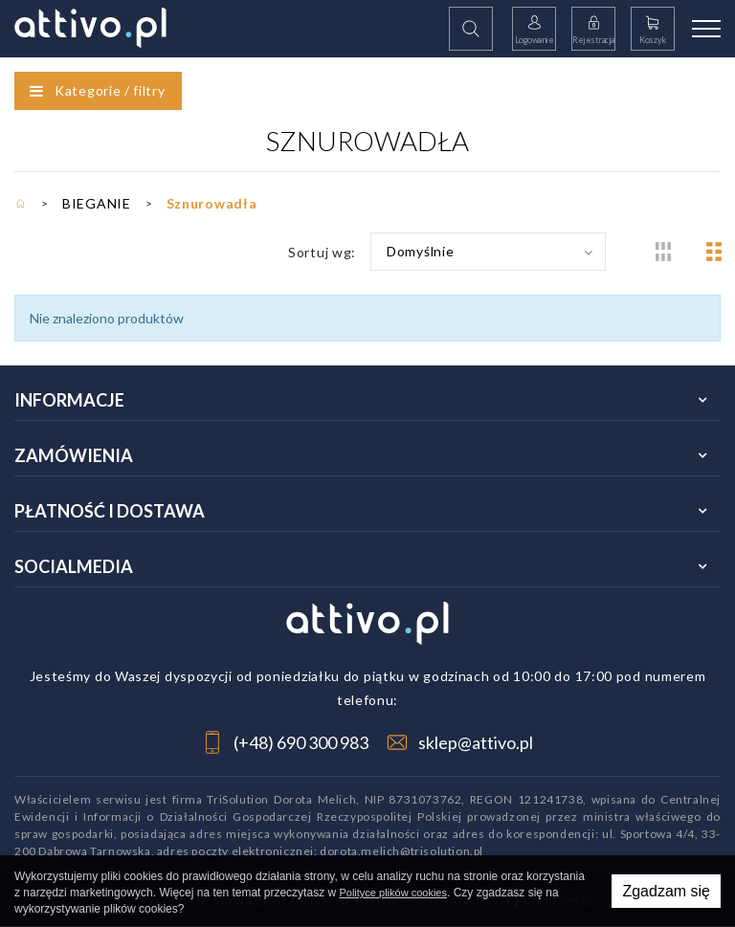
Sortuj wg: (322, 252)
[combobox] (488, 251)
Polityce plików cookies (393, 892)
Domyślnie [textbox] (420, 251)
